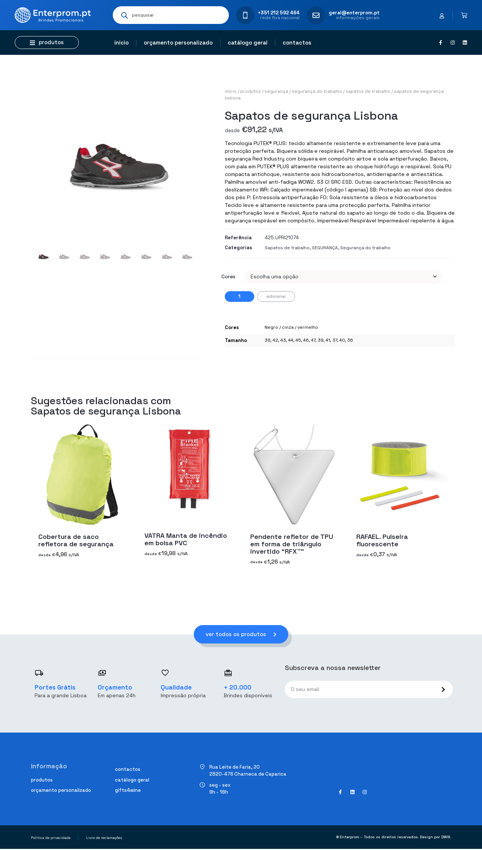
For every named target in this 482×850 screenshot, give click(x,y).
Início (121, 42)
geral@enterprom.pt (354, 13)
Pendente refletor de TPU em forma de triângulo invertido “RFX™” (291, 543)
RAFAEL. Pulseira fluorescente (382, 540)
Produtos (250, 91)
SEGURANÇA (276, 91)
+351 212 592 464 (279, 13)
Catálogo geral (248, 42)
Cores (228, 276)
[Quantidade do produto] (239, 296)
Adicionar (276, 296)
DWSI (445, 838)
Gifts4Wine (128, 791)
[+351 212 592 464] (245, 15)
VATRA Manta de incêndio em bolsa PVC (185, 539)
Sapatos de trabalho (368, 91)
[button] (47, 42)
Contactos (297, 42)
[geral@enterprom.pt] (316, 15)
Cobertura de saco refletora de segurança (75, 540)
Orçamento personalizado (178, 42)
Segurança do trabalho (317, 91)
